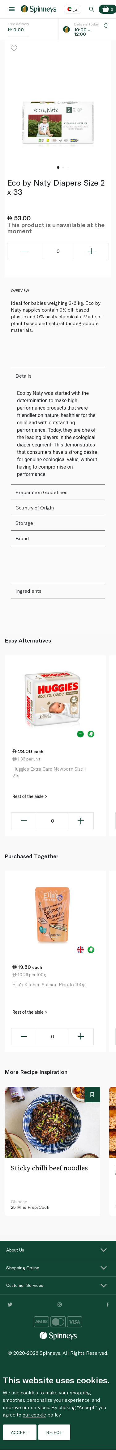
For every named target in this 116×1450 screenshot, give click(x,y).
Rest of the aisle (29, 796)
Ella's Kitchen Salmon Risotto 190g (48, 984)
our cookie (34, 1414)
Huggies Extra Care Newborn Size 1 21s (49, 772)
